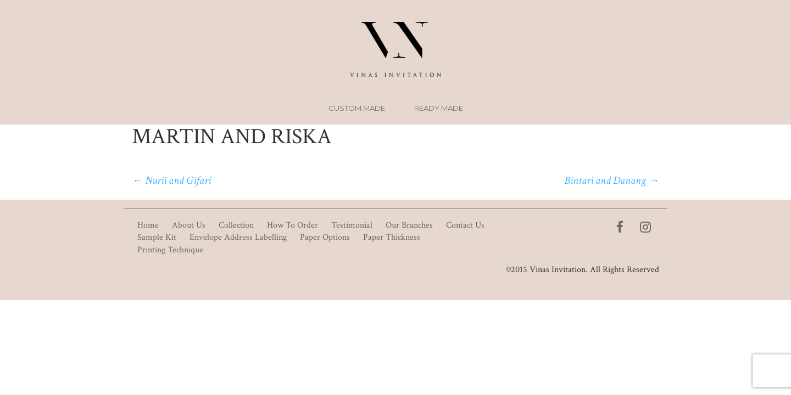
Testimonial (351, 225)
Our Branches (409, 225)
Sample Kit (156, 237)
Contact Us (465, 225)
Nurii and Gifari (171, 180)
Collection (236, 225)
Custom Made (356, 108)
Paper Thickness (391, 237)
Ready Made (438, 108)
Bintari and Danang (611, 180)
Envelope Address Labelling (238, 237)
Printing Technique (170, 250)
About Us (188, 225)
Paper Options (325, 237)
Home (148, 225)
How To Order (292, 225)
